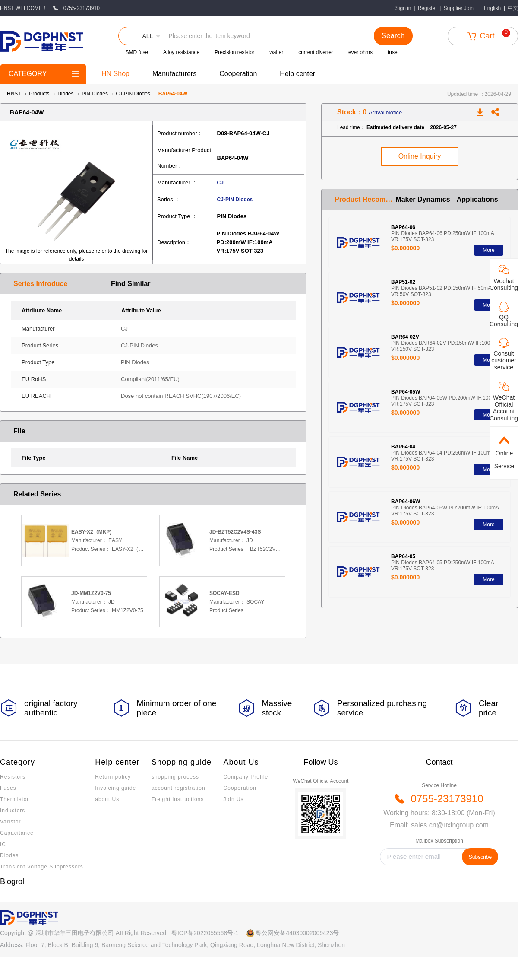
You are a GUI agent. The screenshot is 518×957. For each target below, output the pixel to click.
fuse (393, 52)
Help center (297, 73)
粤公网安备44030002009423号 (297, 932)
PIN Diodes (95, 94)
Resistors (12, 777)
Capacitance (17, 833)
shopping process (175, 777)
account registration (178, 788)
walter (276, 52)
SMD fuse (136, 52)
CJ (220, 183)
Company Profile (246, 777)
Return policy (113, 777)
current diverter (315, 52)
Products (39, 94)
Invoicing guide (115, 788)
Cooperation (238, 73)
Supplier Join (458, 8)
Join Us (234, 799)
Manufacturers (174, 73)
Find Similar (131, 283)
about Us (107, 799)
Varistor (10, 822)
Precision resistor (234, 52)
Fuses (8, 788)
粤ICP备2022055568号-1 (205, 932)
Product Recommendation (365, 199)
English (492, 8)
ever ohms (360, 52)
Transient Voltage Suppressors (41, 867)
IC (3, 844)
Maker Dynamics (422, 199)
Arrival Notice (385, 112)
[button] (141, 36)
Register (427, 8)
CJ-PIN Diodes (134, 94)
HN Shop (115, 73)
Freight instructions (178, 799)
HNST (14, 94)
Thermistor (14, 799)
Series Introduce (40, 283)
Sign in (403, 8)
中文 (513, 8)
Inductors (12, 811)
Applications (477, 199)
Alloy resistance (181, 52)
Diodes (66, 94)
